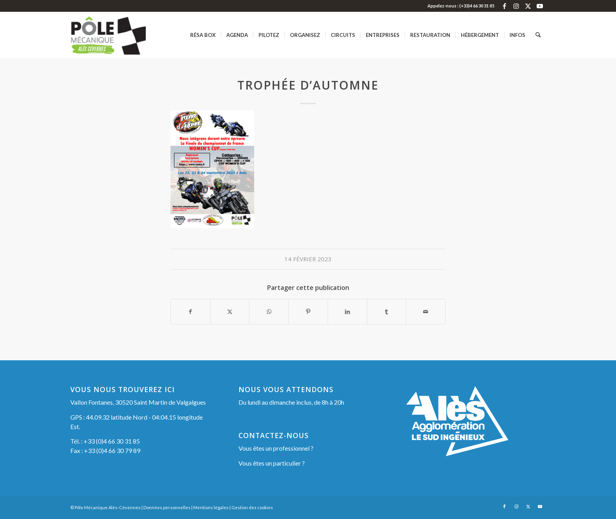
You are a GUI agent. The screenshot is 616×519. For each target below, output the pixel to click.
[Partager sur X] (230, 311)
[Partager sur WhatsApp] (268, 311)
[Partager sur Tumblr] (386, 311)
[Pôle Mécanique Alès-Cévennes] (120, 35)
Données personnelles (167, 507)
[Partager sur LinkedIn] (347, 311)
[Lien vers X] (528, 6)
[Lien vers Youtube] (540, 6)
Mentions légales (211, 507)
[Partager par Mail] (425, 311)
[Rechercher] (538, 35)
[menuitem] (203, 35)
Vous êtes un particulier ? (271, 463)
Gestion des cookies (252, 507)
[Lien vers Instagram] (516, 6)
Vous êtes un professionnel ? (276, 448)
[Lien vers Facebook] (504, 6)
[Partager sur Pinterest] (308, 311)
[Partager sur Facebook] (190, 311)
